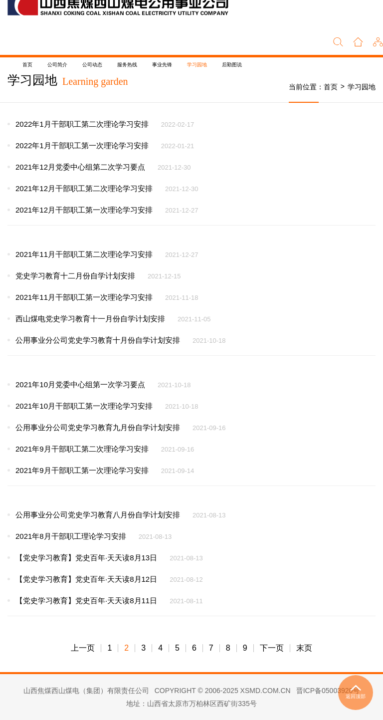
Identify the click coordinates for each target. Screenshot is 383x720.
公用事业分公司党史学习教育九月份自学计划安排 (97, 427)
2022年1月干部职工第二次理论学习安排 (82, 124)
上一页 (83, 648)
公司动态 (92, 64)
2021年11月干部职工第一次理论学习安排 (84, 297)
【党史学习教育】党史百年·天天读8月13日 (86, 557)
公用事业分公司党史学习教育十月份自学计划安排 (97, 340)
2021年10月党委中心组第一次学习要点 (80, 384)
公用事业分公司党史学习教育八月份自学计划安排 (97, 514)
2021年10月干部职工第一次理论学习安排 (84, 406)
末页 (304, 648)
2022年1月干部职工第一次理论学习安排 (82, 145)
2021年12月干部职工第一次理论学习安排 (84, 210)
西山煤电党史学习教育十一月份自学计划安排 (90, 318)
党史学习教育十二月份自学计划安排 (75, 275)
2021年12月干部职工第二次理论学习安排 (84, 188)
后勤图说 (232, 64)
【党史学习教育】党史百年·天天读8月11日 (86, 600)
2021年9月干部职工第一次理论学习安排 (82, 470)
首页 (27, 64)
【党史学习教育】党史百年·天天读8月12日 (86, 579)
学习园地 (197, 64)
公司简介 (57, 64)
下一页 (272, 648)
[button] (378, 40)
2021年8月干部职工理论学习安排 (70, 536)
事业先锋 (162, 64)
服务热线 (127, 64)
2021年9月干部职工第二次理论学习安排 (82, 449)
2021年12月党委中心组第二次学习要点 (80, 167)
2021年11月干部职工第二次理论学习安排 (84, 254)
